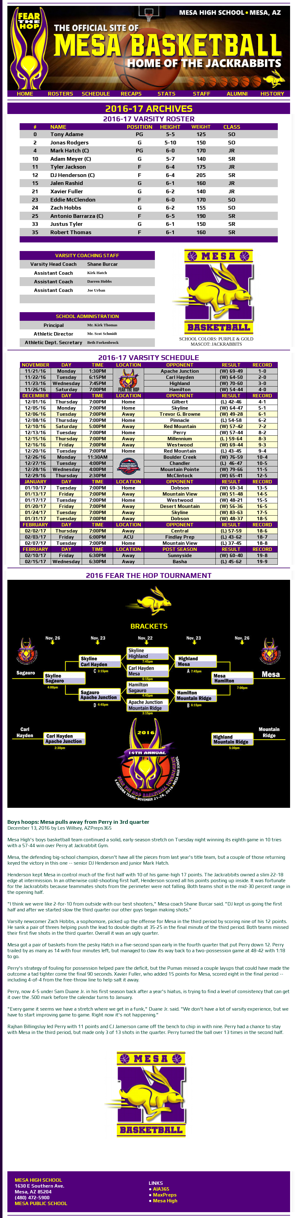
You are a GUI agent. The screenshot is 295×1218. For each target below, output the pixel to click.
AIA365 (161, 1189)
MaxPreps (165, 1195)
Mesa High (165, 1201)
